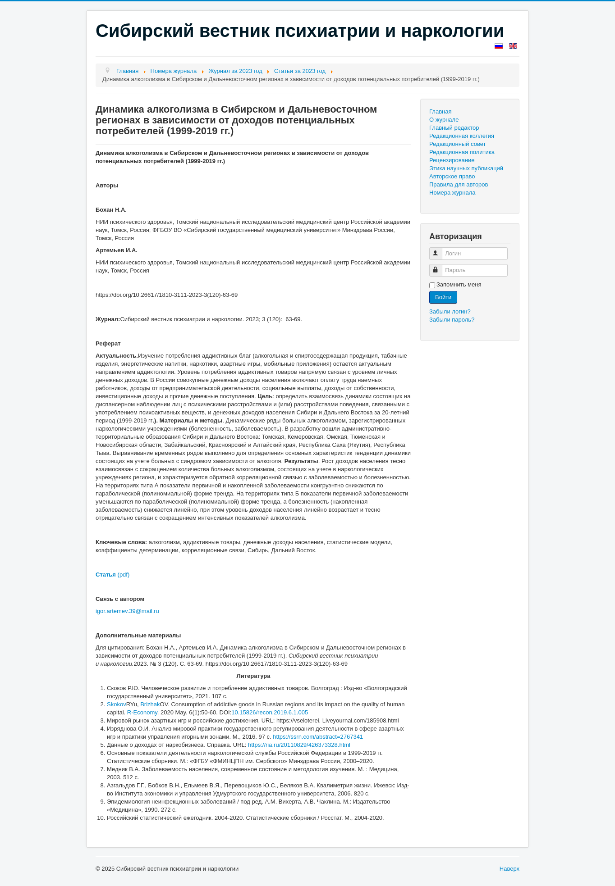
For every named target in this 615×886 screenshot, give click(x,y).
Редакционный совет (457, 144)
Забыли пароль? (451, 319)
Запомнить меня (458, 284)
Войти (443, 297)
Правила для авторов (458, 184)
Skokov (116, 704)
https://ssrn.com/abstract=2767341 (318, 736)
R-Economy (142, 712)
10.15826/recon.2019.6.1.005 (269, 712)
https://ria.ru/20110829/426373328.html (299, 744)
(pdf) (112, 574)
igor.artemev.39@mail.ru (127, 611)
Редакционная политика (462, 152)
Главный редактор (454, 127)
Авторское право (452, 176)
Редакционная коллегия (461, 135)
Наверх (509, 868)
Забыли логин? (450, 311)
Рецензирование (451, 160)
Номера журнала (452, 192)
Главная (440, 111)
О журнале (444, 119)
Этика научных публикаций (466, 168)
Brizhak (150, 704)
